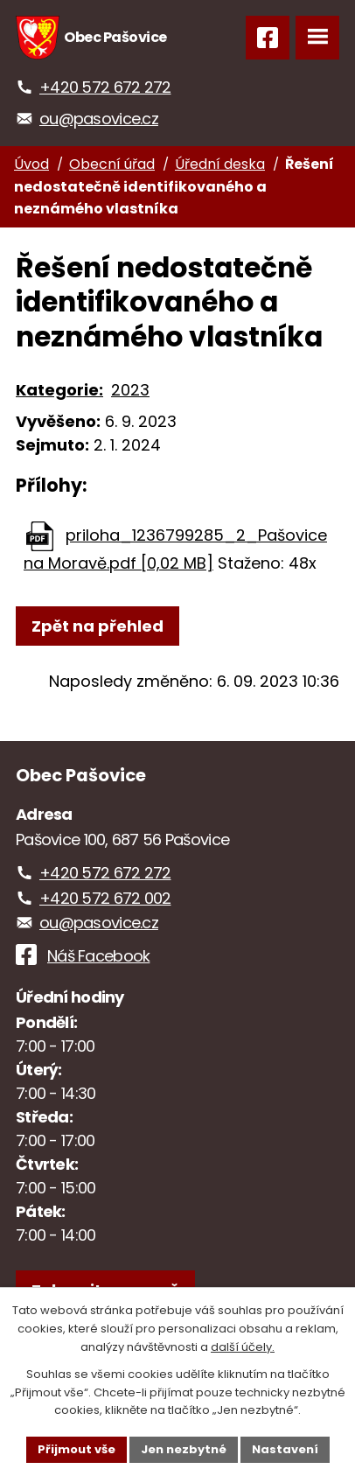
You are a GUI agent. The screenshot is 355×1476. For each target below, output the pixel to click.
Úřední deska (220, 164)
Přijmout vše (76, 1449)
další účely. (243, 1347)
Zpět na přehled (97, 626)
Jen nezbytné (183, 1449)
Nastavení (285, 1449)
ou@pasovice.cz (98, 118)
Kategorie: (59, 390)
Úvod (31, 164)
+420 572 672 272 (105, 87)
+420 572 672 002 (105, 898)
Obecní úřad (112, 164)
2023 (130, 390)
